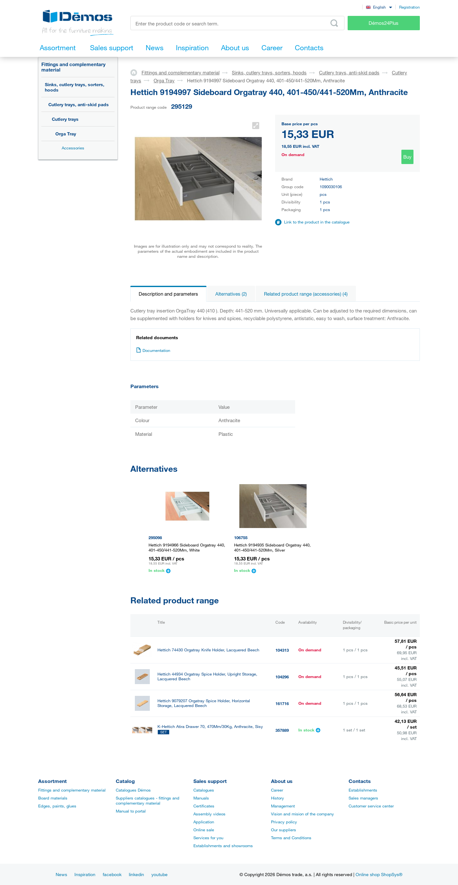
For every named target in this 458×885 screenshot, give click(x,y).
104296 (282, 676)
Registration (409, 7)
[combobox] (379, 7)
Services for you (208, 837)
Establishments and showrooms (223, 845)
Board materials (52, 797)
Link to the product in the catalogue (317, 221)
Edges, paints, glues (57, 805)
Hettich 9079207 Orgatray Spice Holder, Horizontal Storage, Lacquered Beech (203, 703)
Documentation (153, 350)
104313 (282, 650)
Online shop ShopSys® (379, 874)
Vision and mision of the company (302, 813)
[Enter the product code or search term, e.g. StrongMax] (237, 23)
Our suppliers (283, 829)
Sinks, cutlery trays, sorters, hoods (74, 87)
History (277, 797)
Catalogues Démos (133, 789)
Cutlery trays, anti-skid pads (78, 104)
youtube (159, 874)
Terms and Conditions (291, 837)
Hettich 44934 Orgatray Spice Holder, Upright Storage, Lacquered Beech (207, 676)
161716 (282, 703)
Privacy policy (284, 821)
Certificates (203, 805)
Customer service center (371, 805)
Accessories (73, 147)
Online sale (203, 829)
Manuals (201, 797)
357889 (282, 730)
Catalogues (203, 789)
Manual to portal (131, 810)
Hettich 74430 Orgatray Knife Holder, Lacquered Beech (208, 650)
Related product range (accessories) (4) (306, 294)
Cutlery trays (65, 119)
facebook (112, 874)
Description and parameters (168, 294)
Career (277, 789)
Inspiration (84, 874)
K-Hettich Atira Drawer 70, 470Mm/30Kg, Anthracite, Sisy (210, 726)
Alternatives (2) (231, 294)
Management (283, 805)
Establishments (363, 789)
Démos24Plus (384, 23)
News (61, 874)
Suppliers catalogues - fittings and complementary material (147, 800)
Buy (407, 157)
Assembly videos (209, 813)
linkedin (136, 874)
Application (203, 821)
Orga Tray (65, 133)
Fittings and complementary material (73, 66)
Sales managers (363, 797)
